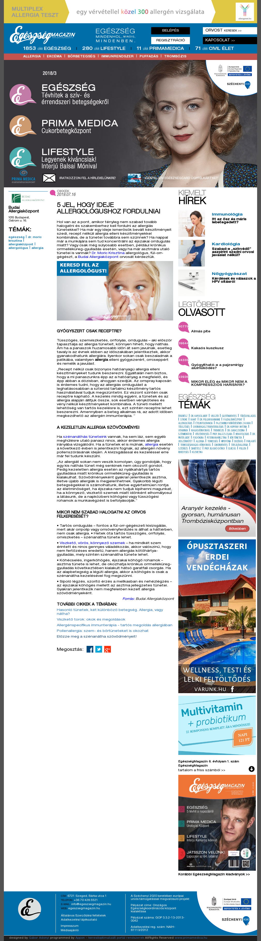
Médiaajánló (70, 930)
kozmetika (197, 452)
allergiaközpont (21, 244)
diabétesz (196, 449)
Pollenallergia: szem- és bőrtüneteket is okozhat (103, 631)
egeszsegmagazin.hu (84, 908)
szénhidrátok (185, 434)
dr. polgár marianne (210, 420)
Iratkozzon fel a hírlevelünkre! (87, 178)
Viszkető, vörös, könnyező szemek (92, 543)
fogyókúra (198, 438)
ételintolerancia (204, 423)
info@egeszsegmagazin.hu (91, 904)
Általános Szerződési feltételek (83, 915)
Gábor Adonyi (39, 938)
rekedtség (183, 452)
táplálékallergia (239, 445)
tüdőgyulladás (248, 416)
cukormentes (221, 445)
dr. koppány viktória (237, 427)
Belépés (170, 31)
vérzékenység (202, 434)
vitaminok (183, 431)
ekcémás (238, 441)
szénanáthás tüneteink (85, 437)
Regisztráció (170, 40)
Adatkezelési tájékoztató (79, 919)
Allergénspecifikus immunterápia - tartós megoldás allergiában (114, 625)
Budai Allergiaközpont (99, 257)
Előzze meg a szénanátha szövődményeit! (97, 637)
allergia (32, 56)
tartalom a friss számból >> (201, 770)
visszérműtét (185, 441)
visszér (215, 416)
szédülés (183, 449)
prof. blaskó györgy (215, 449)
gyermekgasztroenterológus (208, 427)
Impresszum (70, 926)
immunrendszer (117, 56)
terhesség (213, 441)
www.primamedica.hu (191, 938)
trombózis (175, 56)
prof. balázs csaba (222, 434)
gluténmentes (229, 416)
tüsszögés (184, 427)
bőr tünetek (236, 438)
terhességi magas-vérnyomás (195, 445)
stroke (183, 420)
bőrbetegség (81, 56)
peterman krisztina (217, 438)
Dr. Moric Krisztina (108, 253)
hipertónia (226, 441)
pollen (242, 449)
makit (193, 420)
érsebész (183, 416)
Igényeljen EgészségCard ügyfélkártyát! (181, 178)
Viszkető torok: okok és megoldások (91, 620)
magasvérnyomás (200, 431)
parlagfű (251, 441)
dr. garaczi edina (236, 431)
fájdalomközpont (233, 420)
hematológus (242, 434)
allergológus (18, 248)
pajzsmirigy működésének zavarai (233, 423)
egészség (17, 237)
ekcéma (54, 56)
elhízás (232, 449)
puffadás (149, 56)
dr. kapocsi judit (199, 416)
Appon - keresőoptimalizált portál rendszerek (109, 938)
